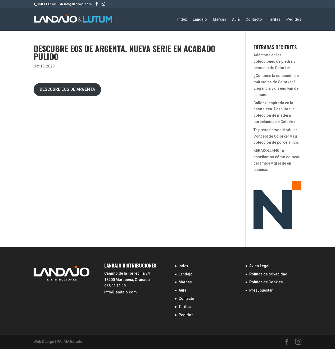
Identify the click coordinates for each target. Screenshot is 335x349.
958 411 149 (46, 4)
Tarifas (274, 19)
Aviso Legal (259, 266)
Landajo (200, 19)
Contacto (254, 19)
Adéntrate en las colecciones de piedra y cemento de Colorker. (274, 61)
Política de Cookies (266, 282)
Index (182, 19)
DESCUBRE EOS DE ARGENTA (67, 89)
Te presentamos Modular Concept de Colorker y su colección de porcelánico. (276, 136)
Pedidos (293, 19)
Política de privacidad (268, 274)
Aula (236, 19)
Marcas (219, 19)
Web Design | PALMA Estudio (59, 341)
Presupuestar (261, 290)
